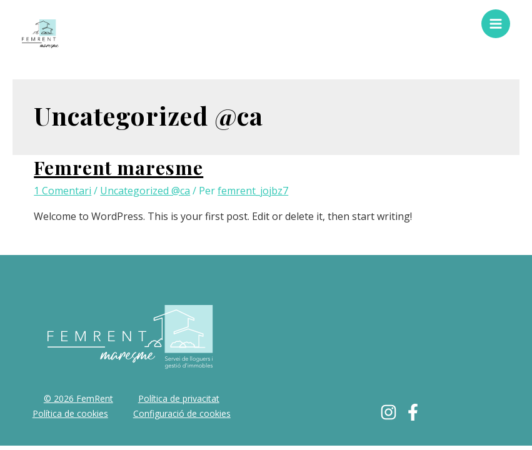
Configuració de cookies (182, 413)
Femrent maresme (118, 167)
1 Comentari (62, 191)
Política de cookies (70, 413)
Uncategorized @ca (145, 191)
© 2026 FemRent (78, 398)
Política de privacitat (178, 398)
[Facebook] (412, 412)
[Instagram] (388, 412)
